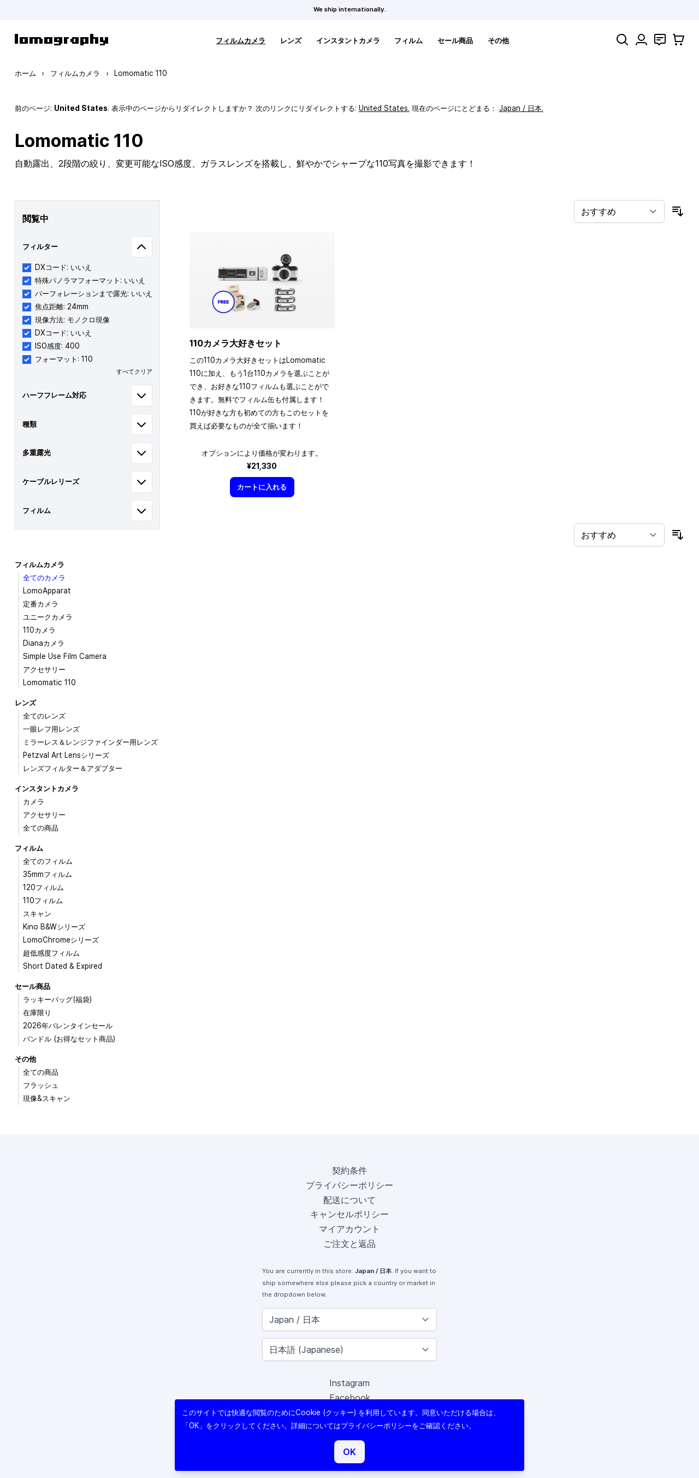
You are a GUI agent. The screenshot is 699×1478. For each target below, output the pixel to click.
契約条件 (349, 1170)
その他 (498, 40)
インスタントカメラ (348, 40)
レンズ (290, 40)
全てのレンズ (44, 715)
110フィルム (43, 900)
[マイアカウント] (641, 39)
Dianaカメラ (43, 643)
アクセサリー (44, 669)
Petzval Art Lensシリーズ (66, 755)
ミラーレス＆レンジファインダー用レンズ (90, 742)
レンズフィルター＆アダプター (72, 768)
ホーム (25, 73)
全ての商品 (40, 827)
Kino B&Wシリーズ (54, 926)
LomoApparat (47, 590)
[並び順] (619, 211)
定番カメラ (40, 603)
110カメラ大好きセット (235, 343)
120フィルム (43, 887)
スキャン (37, 913)
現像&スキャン (46, 1098)
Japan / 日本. (521, 108)
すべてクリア (134, 371)
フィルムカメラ (240, 40)
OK (349, 1451)
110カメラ (39, 630)
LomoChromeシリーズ (61, 939)
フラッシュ (40, 1085)
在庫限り (37, 1012)
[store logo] (61, 39)
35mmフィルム (47, 874)
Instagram (349, 1382)
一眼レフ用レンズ (51, 729)
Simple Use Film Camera (64, 656)
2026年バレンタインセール (67, 1025)
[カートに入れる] (262, 487)
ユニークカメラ (48, 617)
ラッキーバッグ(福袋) (57, 999)
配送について (349, 1199)
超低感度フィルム (51, 953)
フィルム (408, 40)
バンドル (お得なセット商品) (69, 1038)
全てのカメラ (44, 577)
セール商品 (455, 40)
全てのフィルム (48, 861)
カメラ (33, 801)
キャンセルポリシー (349, 1214)
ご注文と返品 (349, 1243)
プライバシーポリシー (349, 1185)
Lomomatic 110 (49, 682)
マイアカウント (349, 1228)
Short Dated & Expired (62, 966)
